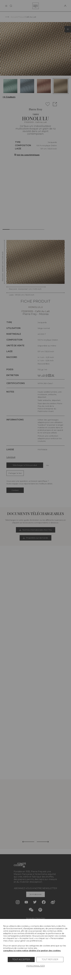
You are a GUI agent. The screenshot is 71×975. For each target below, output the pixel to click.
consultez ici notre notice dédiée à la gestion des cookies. (32, 950)
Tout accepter (21, 959)
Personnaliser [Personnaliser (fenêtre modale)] (35, 966)
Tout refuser (50, 959)
